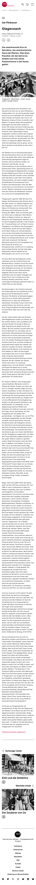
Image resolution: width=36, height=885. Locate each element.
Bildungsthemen (14, 10)
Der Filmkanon (9, 22)
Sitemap (18, 853)
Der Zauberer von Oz (14, 812)
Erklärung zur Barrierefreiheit (18, 874)
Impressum (18, 846)
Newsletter (18, 857)
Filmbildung (25, 10)
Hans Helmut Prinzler (12, 34)
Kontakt (18, 864)
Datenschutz (18, 850)
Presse (18, 867)
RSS (18, 860)
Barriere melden (18, 871)
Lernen (4, 10)
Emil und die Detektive (15, 778)
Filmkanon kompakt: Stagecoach (14, 732)
